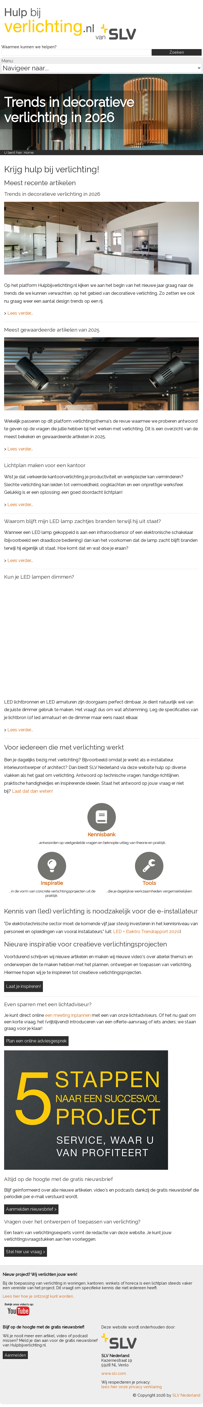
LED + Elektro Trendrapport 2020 (146, 931)
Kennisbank (102, 834)
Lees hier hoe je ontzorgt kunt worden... (39, 1296)
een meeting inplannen (68, 1015)
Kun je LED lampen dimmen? (39, 577)
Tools (149, 883)
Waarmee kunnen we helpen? (29, 46)
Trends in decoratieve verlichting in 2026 (69, 110)
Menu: (7, 61)
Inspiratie (52, 883)
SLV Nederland (186, 1395)
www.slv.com (113, 1373)
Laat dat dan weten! (32, 791)
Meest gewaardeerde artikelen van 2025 (51, 330)
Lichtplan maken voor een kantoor (45, 465)
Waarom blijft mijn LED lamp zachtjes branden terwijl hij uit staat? (82, 521)
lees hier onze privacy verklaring (131, 1386)
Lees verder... (20, 313)
